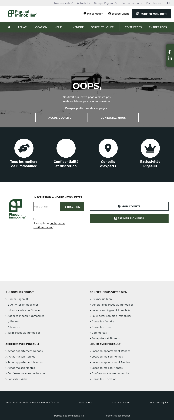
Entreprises (158, 27)
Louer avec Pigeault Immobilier (112, 310)
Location (40, 27)
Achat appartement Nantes (25, 362)
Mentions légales (159, 402)
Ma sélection (93, 13)
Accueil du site (59, 117)
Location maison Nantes (107, 367)
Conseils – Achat (18, 379)
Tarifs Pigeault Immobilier (24, 332)
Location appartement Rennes (111, 350)
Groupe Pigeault (104, 3)
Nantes (14, 327)
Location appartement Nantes (111, 362)
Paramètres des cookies (117, 415)
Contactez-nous (132, 3)
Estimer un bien (102, 298)
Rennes (15, 321)
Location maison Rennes (107, 356)
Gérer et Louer (102, 27)
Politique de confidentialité (69, 415)
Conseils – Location (104, 379)
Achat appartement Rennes (25, 350)
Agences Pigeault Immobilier (26, 315)
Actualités (83, 3)
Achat (22, 27)
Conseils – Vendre (103, 321)
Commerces (133, 27)
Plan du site (85, 402)
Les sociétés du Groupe (25, 310)
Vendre (78, 27)
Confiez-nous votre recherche (26, 373)
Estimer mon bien (151, 13)
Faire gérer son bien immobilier (111, 315)
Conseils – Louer (102, 327)
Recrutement (154, 3)
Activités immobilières (24, 304)
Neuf (58, 27)
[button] (170, 52)
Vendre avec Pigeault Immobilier (112, 304)
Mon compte (129, 206)
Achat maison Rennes (21, 356)
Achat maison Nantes (21, 367)
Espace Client (118, 13)
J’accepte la (49, 225)
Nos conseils (62, 3)
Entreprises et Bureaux (106, 338)
